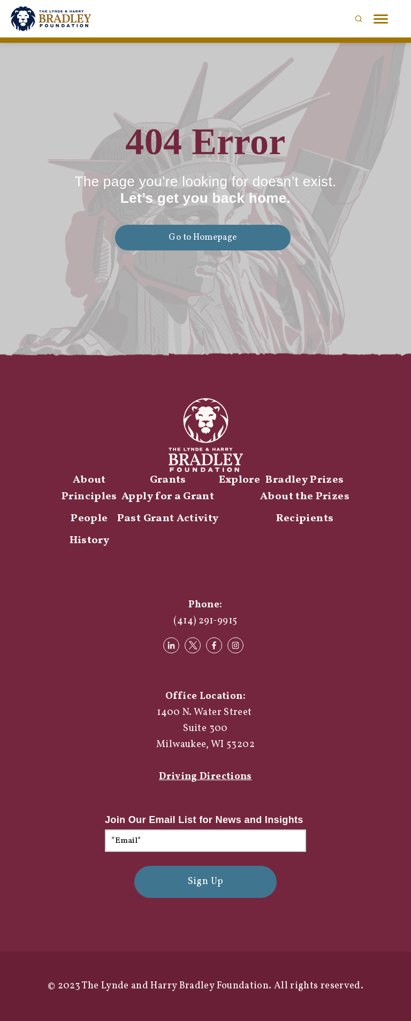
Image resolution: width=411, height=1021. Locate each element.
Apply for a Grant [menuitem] (167, 496)
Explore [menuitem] (240, 480)
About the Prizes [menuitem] (304, 496)
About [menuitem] (89, 480)
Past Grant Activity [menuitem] (168, 518)
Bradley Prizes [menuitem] (304, 480)
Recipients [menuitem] (305, 518)
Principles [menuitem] (89, 496)
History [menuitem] (90, 540)
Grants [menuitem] (168, 480)
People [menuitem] (89, 518)
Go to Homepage (203, 237)
